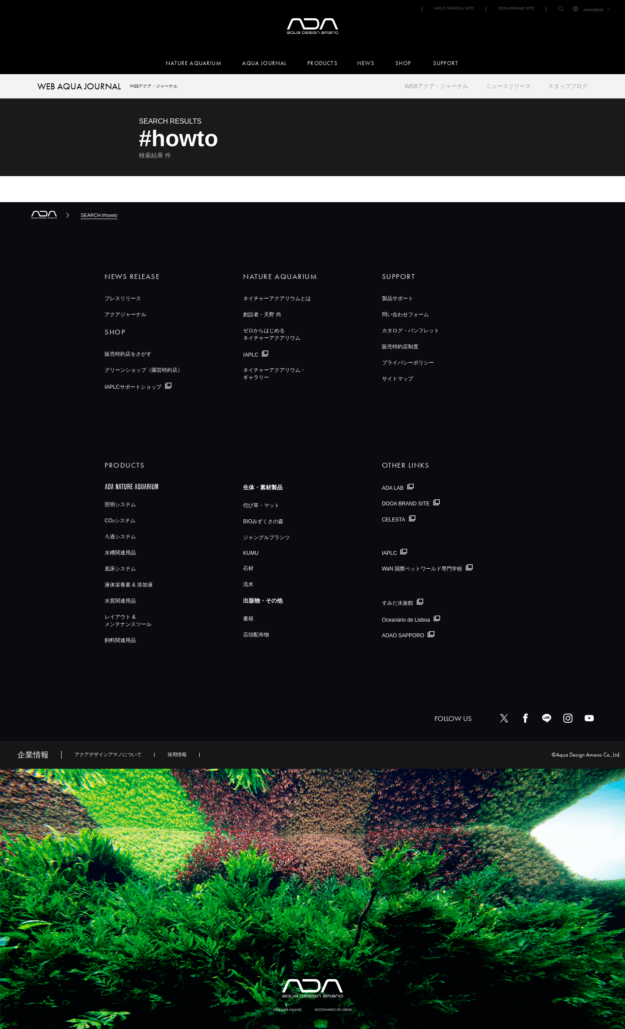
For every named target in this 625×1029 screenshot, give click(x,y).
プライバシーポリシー (408, 363)
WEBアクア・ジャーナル (436, 86)
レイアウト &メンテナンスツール (128, 620)
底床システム (120, 569)
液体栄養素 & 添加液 (129, 585)
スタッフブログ (568, 86)
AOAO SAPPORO (403, 635)
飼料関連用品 (120, 640)
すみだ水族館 (397, 603)
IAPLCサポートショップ (133, 387)
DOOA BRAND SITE (516, 8)
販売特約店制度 (400, 347)
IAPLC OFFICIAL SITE (454, 8)
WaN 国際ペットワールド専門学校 (422, 569)
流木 (248, 584)
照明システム (120, 504)
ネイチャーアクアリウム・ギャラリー (274, 373)
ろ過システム (120, 537)
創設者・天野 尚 (262, 314)
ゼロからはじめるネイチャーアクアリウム (271, 334)
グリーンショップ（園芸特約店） (144, 370)
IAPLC (250, 355)
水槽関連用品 (120, 553)
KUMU (250, 553)
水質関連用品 (120, 601)
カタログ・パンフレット (410, 331)
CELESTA (393, 520)
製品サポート (397, 298)
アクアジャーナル (125, 314)
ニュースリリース (508, 86)
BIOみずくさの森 (263, 521)
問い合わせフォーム (405, 314)
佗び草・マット (261, 505)
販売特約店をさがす (128, 354)
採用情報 (177, 754)
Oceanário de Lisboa (406, 619)
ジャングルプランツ (266, 537)
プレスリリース (123, 298)
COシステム (120, 521)
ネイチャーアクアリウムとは (277, 298)
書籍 (248, 619)
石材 (248, 568)
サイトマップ (397, 379)
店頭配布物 (256, 635)
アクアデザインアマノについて (108, 754)
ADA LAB (393, 488)
